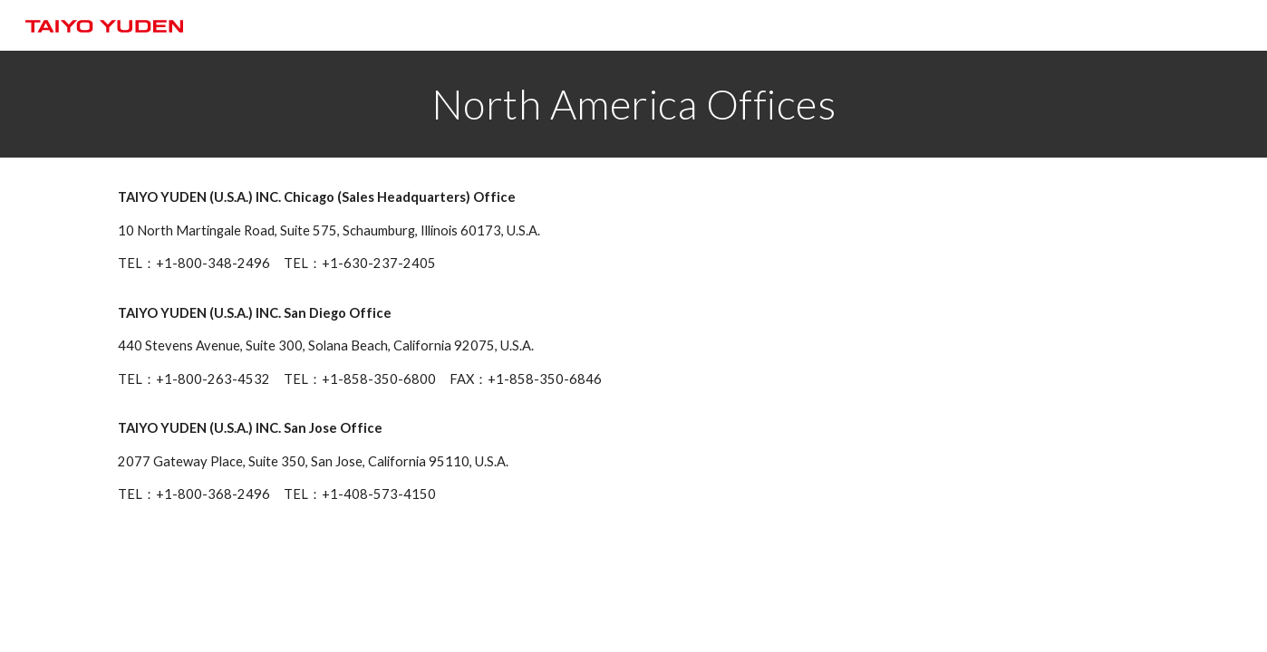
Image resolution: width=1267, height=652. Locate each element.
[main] (633, 104)
